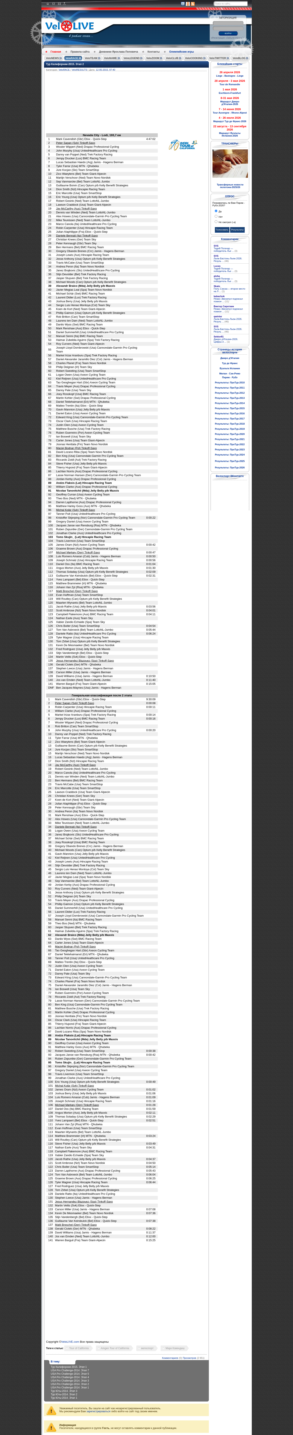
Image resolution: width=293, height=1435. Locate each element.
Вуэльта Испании (230, 368)
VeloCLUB (172, 58)
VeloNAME (110, 58)
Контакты (153, 51)
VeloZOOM (152, 58)
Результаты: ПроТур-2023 (230, 449)
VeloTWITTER (217, 58)
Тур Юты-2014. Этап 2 (64, 1394)
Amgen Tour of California (115, 1348)
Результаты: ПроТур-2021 (230, 439)
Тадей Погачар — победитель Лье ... (225, 249)
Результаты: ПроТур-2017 (230, 418)
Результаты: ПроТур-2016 (230, 413)
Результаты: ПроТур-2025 (230, 461)
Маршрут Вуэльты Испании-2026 (230, 134)
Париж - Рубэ (229, 377)
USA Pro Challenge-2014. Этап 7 (70, 1370)
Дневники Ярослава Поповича (118, 51)
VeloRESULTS (79, 69)
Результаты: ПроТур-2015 (230, 408)
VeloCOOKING (194, 58)
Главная (56, 51)
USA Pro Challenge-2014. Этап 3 (70, 1380)
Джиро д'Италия (229, 358)
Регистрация (218, 38)
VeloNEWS (52, 58)
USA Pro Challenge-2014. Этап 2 (70, 1384)
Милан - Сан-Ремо (229, 373)
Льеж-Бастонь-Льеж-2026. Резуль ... (228, 259)
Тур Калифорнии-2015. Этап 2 (65, 64)
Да (220, 211)
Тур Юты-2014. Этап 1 (64, 1397)
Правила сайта (80, 51)
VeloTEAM (91, 58)
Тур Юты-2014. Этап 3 (64, 1390)
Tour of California (79, 1348)
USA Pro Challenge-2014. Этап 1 (70, 1387)
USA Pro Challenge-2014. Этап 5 (70, 1373)
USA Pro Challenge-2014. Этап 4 (70, 1377)
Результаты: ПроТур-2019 (230, 429)
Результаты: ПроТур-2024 (230, 454)
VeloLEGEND (132, 58)
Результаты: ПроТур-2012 (230, 393)
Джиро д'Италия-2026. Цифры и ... (226, 340)
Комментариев (170, 1358)
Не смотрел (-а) (227, 222)
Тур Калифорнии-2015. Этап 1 (69, 1366)
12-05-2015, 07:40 (105, 69)
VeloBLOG (239, 58)
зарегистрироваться (99, 1411)
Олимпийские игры (181, 51)
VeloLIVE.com (70, 1341)
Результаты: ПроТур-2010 (230, 382)
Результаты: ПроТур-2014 (230, 403)
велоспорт (147, 1348)
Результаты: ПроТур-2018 (230, 423)
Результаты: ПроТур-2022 (230, 444)
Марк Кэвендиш (174, 1348)
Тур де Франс (230, 363)
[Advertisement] (147, 103)
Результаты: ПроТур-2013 (230, 398)
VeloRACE (71, 58)
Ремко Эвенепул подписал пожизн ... (228, 300)
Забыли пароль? (235, 38)
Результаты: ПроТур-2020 (230, 434)
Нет (220, 217)
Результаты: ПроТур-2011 (230, 387)
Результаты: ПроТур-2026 (230, 467)
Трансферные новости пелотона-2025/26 (230, 185)
